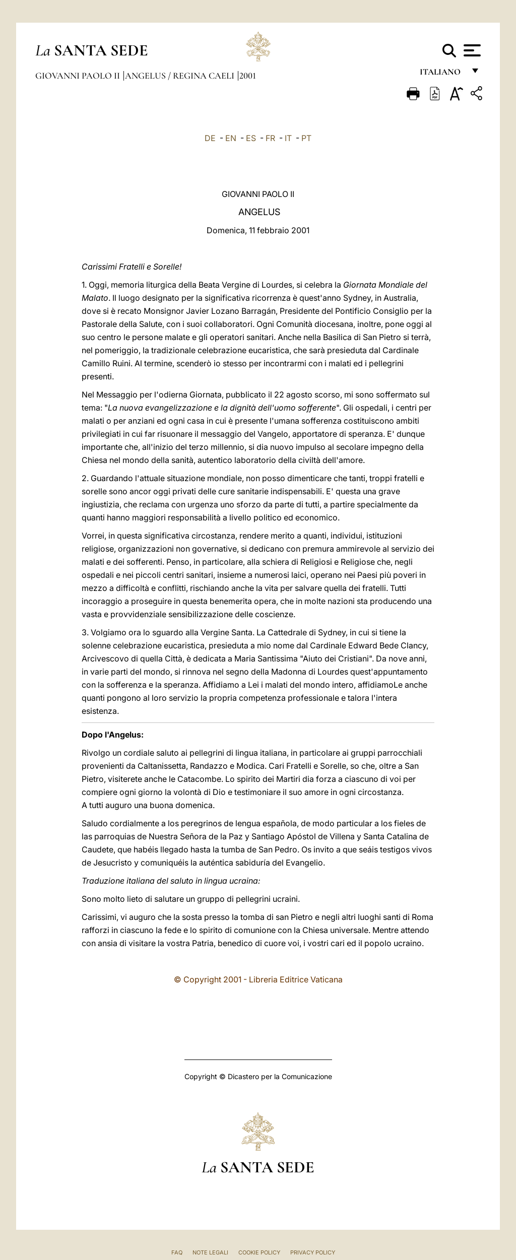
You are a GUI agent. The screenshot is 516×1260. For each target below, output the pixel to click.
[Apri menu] (471, 50)
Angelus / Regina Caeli (180, 75)
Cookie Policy (259, 1252)
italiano (442, 74)
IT (288, 138)
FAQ (176, 1252)
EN (230, 138)
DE (210, 138)
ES (251, 138)
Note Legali (210, 1252)
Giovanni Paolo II (78, 75)
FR (270, 138)
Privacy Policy (312, 1252)
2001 (247, 75)
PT (306, 138)
